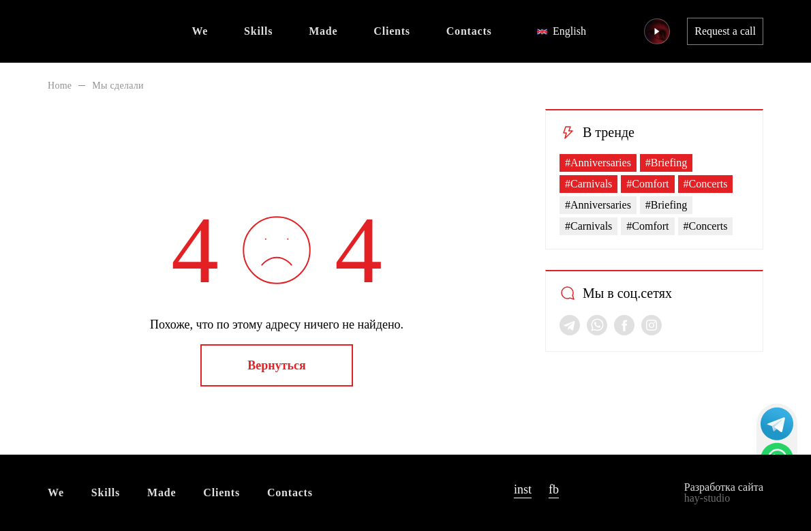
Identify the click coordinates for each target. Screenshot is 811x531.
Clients (391, 31)
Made (323, 31)
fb (554, 489)
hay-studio (707, 498)
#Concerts (706, 183)
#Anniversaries (598, 162)
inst (523, 489)
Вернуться (276, 365)
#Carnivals (588, 183)
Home (60, 85)
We (200, 31)
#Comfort (647, 183)
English (561, 31)
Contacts (469, 31)
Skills (258, 31)
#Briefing (666, 162)
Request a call (725, 31)
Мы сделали (118, 85)
